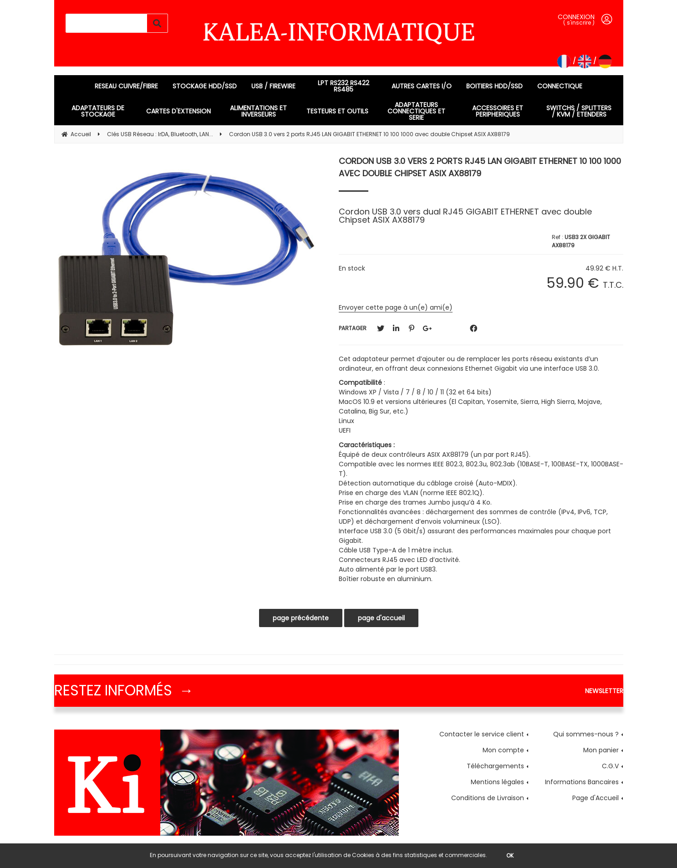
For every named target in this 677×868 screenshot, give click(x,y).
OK (510, 855)
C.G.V (610, 766)
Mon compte (503, 750)
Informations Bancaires (582, 781)
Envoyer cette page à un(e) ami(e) (396, 307)
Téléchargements (495, 766)
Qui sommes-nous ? (586, 734)
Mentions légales (497, 781)
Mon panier (601, 750)
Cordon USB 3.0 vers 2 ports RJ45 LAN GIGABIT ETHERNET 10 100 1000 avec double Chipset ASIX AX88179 (480, 167)
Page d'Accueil (595, 797)
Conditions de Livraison (487, 797)
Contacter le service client (481, 734)
